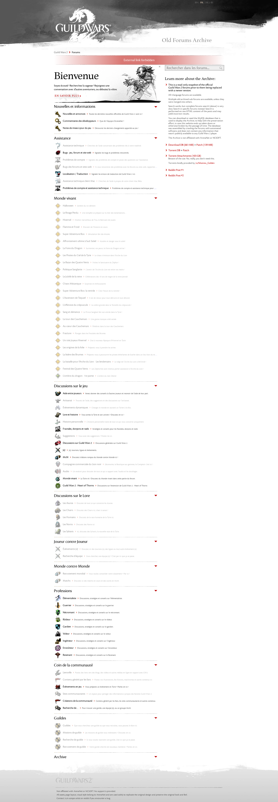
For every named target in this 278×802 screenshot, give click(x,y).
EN (196, 3)
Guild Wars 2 (83, 25)
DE (206, 3)
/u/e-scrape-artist (72, 798)
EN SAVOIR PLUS (67, 95)
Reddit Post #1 (176, 170)
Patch (186, 150)
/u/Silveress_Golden (204, 163)
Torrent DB (174, 150)
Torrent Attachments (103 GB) (184, 155)
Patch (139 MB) (204, 144)
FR (201, 3)
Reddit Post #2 (176, 175)
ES (212, 3)
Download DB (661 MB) (181, 144)
